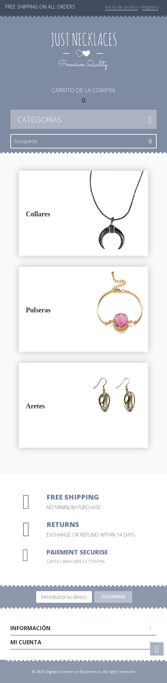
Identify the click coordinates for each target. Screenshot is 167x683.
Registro (150, 7)
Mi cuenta (25, 642)
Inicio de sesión (121, 7)
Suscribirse (113, 597)
